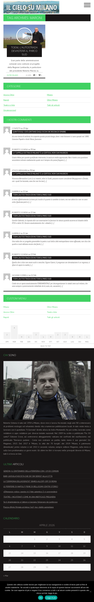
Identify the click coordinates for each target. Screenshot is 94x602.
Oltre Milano (12, 75)
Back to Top (46, 346)
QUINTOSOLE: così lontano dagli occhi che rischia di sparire (39, 132)
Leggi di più (51, 598)
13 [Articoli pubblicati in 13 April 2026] (10, 553)
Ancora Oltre (8, 94)
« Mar (5, 575)
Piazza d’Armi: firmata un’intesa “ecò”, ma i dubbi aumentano (28, 507)
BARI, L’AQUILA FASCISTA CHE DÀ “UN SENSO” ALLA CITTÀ (27, 476)
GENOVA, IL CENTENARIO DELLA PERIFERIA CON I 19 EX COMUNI (31, 471)
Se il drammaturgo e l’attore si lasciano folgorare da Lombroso (30, 502)
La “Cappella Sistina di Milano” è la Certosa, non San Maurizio (40, 153)
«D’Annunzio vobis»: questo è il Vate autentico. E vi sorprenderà (30, 491)
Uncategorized (9, 110)
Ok (40, 598)
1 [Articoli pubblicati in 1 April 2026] (34, 539)
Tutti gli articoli (53, 105)
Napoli (6, 100)
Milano (50, 94)
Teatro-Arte (52, 312)
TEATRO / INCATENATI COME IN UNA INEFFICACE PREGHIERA (29, 496)
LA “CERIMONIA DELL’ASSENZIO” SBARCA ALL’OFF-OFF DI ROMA (30, 481)
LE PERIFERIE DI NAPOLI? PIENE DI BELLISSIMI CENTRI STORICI (30, 486)
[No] (90, 591)
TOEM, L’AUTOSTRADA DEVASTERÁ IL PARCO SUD (32, 195)
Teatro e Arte (9, 105)
